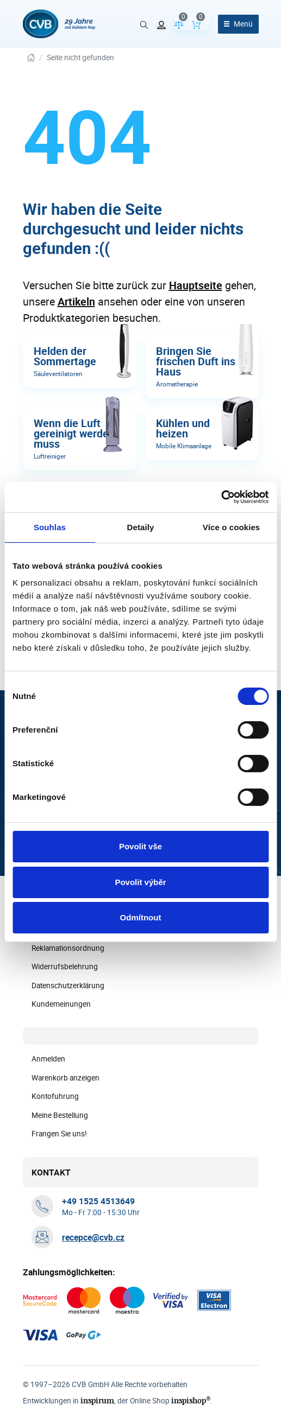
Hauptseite (195, 285)
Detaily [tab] (140, 527)
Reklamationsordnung (68, 948)
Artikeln (76, 301)
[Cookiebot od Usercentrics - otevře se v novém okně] (220, 497)
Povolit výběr (140, 882)
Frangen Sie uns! (59, 1134)
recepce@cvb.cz (93, 1237)
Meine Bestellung (60, 1115)
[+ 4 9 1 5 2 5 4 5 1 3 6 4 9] (98, 1201)
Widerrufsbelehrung (65, 966)
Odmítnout (140, 917)
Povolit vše (140, 846)
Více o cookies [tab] (231, 527)
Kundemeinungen (61, 1004)
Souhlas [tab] (50, 527)
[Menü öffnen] (238, 24)
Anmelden (48, 1059)
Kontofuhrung (55, 1096)
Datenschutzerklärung (68, 985)
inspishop (191, 1400)
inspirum (97, 1400)
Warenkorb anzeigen (65, 1078)
